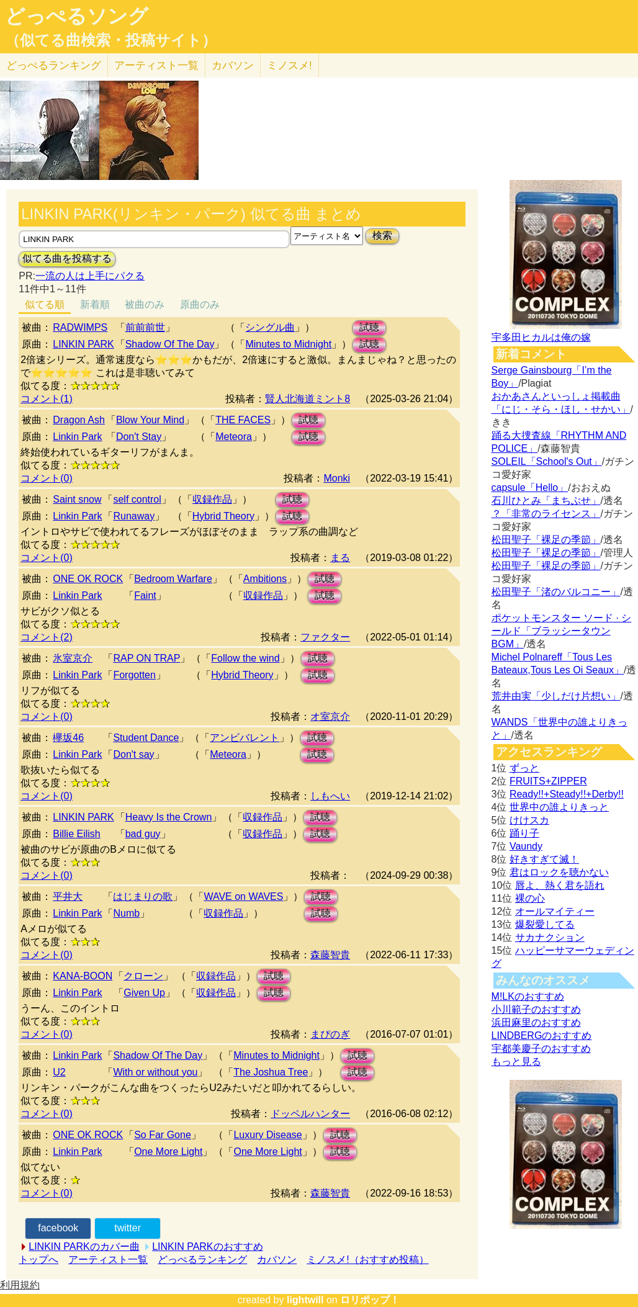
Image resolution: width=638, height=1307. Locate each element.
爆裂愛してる (545, 924)
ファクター (325, 637)
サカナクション (550, 937)
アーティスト (156, 65)
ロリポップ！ (370, 1300)
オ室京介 (330, 716)
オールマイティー (555, 911)
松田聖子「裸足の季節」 (546, 539)
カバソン (233, 65)
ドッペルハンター (310, 1113)
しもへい (330, 796)
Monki (336, 478)
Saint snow (77, 499)
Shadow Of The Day (170, 344)
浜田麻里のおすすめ (536, 1022)
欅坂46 (68, 737)
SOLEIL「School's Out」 (547, 461)
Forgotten (134, 675)
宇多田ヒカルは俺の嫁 (541, 337)
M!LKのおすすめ (528, 996)
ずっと (524, 768)
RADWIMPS (80, 327)
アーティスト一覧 (108, 1259)
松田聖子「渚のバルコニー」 (556, 591)
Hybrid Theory (223, 516)
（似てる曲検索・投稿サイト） (111, 40)
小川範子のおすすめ (536, 1009)
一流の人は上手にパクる (90, 276)
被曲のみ (144, 304)
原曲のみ (200, 304)
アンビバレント (244, 737)
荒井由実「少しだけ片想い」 (556, 696)
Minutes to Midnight (288, 344)
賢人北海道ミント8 (307, 398)
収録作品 (212, 499)
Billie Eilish (76, 834)
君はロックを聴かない (559, 872)
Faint (145, 595)
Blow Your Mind (150, 420)
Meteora (233, 436)
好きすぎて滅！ (544, 859)
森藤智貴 (330, 955)
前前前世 (145, 327)
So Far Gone (162, 1135)
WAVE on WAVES (243, 896)
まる (340, 557)
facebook (58, 1228)
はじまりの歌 (143, 896)
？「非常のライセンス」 (546, 513)
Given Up (144, 992)
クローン (143, 976)
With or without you (155, 1072)
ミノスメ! (289, 65)
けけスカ (529, 820)
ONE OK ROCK (88, 578)
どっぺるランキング (202, 1259)
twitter (127, 1228)
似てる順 (45, 304)
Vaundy (526, 846)
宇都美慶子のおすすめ (541, 1048)
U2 (59, 1072)
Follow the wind (245, 658)
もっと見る (516, 1061)
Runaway (134, 516)
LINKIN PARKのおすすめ (207, 1246)
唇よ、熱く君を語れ (559, 885)
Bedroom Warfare (173, 578)
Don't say (133, 754)
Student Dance (146, 737)
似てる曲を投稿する (67, 258)
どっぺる (53, 65)
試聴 (369, 327)
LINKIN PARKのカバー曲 (84, 1246)
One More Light (168, 1151)
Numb (126, 913)
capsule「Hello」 (530, 487)
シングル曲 (270, 327)
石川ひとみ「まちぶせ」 (546, 500)
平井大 (68, 896)
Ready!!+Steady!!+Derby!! (567, 794)
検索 (382, 235)
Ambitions (265, 578)
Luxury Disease (267, 1135)
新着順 (95, 304)
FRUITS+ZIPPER (548, 781)
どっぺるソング (76, 16)
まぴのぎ (330, 1034)
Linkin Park (77, 436)
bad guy (143, 834)
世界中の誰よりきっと (559, 807)
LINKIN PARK (83, 344)
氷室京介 (72, 658)
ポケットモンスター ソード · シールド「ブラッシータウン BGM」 (562, 631)
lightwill (305, 1300)
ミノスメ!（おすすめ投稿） (367, 1259)
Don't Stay (138, 436)
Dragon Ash (79, 420)
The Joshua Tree (270, 1072)
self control (137, 499)
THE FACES (243, 420)
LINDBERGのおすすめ (542, 1035)
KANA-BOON (82, 976)
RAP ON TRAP (146, 658)
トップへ (38, 1259)
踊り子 (524, 833)
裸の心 (530, 898)
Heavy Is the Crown (168, 817)
